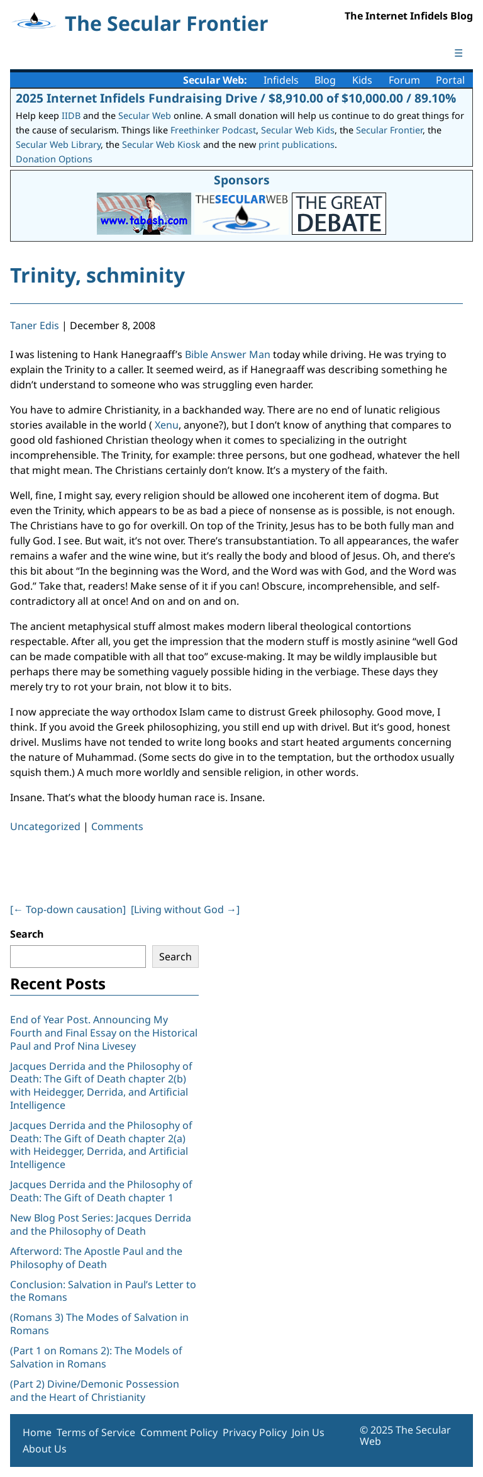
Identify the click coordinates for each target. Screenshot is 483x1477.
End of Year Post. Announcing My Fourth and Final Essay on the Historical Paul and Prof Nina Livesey (103, 1033)
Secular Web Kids (298, 130)
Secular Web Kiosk (161, 144)
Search (27, 934)
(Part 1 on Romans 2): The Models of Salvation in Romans (96, 1357)
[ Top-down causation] (68, 909)
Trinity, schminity (97, 274)
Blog (325, 80)
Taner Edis (34, 325)
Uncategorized (45, 826)
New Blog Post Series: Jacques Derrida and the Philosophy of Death (100, 1224)
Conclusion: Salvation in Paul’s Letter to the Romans (103, 1291)
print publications (296, 144)
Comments (117, 826)
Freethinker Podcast (213, 130)
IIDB (71, 115)
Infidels (281, 80)
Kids (362, 80)
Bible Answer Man (227, 354)
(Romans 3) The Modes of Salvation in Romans (99, 1323)
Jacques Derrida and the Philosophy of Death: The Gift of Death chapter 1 (101, 1191)
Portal (450, 80)
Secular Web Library (58, 144)
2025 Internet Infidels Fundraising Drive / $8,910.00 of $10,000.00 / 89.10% (236, 97)
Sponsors (242, 179)
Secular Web (144, 115)
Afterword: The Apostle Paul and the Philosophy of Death (96, 1257)
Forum (404, 80)
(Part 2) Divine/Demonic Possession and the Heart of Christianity (94, 1390)
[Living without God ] (185, 909)
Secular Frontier (389, 130)
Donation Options (54, 159)
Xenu (165, 425)
